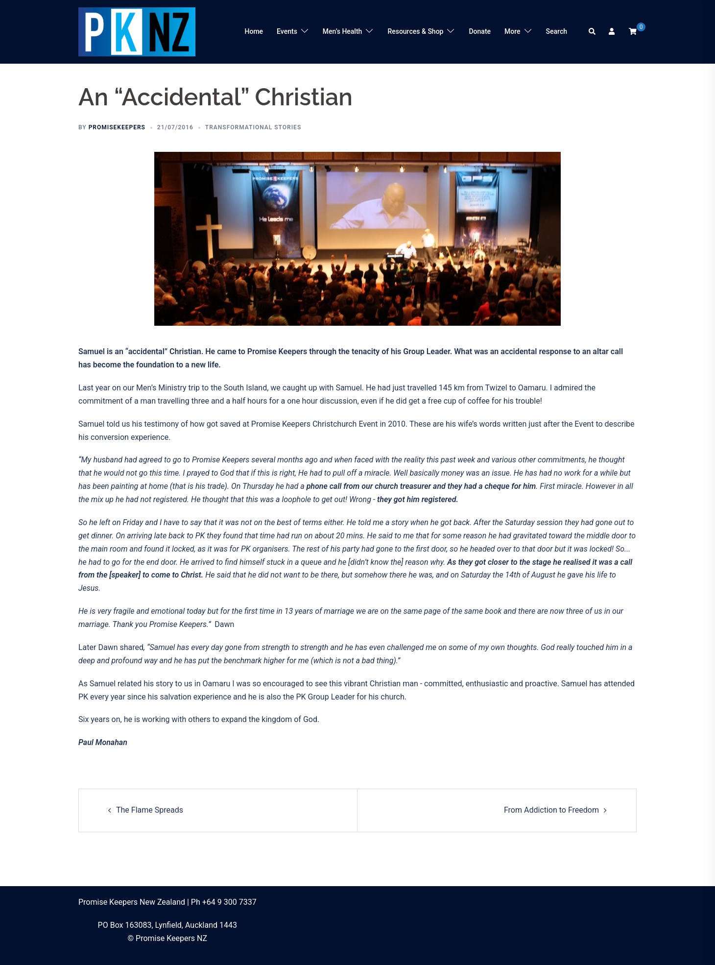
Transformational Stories (253, 127)
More (512, 31)
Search (556, 31)
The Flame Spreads (149, 810)
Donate (480, 31)
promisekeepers (117, 127)
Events (287, 31)
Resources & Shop (415, 31)
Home (254, 31)
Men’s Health (342, 31)
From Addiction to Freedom (551, 810)
